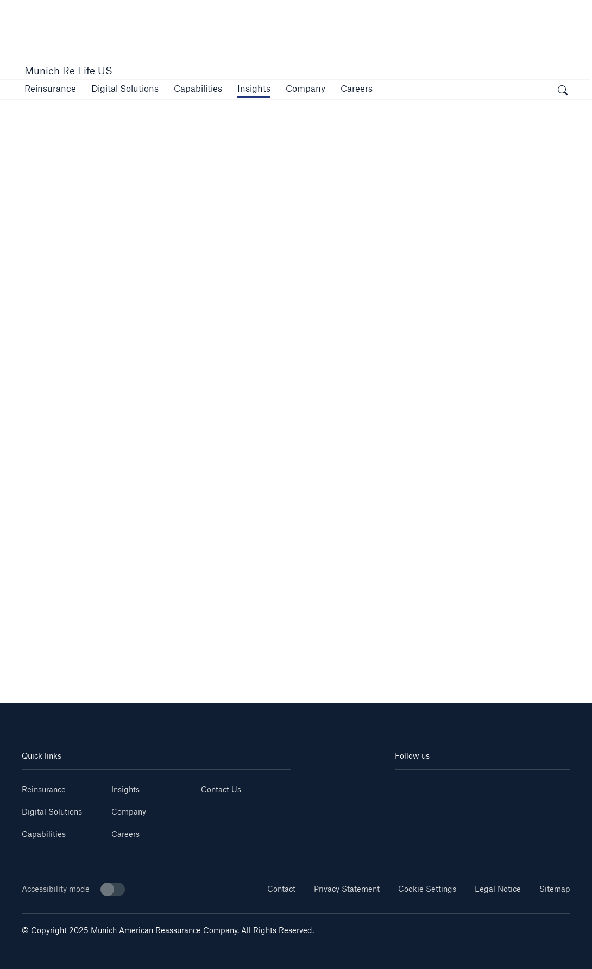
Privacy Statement (347, 889)
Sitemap (554, 889)
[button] (50, 88)
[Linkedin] (409, 785)
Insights (125, 789)
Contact (281, 889)
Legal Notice (498, 889)
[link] (253, 88)
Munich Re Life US (68, 71)
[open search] (563, 91)
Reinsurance (44, 789)
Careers (125, 834)
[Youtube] (439, 785)
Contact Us (221, 789)
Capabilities (44, 834)
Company (128, 812)
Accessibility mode (73, 889)
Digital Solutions (52, 812)
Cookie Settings (427, 889)
